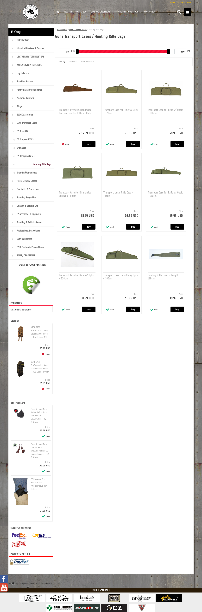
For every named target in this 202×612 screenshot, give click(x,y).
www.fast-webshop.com (41, 583)
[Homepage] (57, 12)
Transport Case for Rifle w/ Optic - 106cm (165, 111)
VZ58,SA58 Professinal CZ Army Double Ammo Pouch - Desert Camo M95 (40, 332)
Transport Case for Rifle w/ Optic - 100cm (121, 277)
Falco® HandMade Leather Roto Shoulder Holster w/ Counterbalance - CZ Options (40, 450)
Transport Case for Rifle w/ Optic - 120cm (121, 111)
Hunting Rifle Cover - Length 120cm (163, 277)
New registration (184, 2)
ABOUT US (68, 12)
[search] (179, 12)
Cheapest (73, 61)
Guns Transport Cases (78, 29)
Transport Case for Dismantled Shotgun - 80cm (75, 194)
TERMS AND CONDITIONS (99, 12)
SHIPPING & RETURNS (123, 12)
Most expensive (88, 61)
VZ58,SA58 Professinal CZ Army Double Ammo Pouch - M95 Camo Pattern (40, 367)
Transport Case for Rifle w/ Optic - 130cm (165, 194)
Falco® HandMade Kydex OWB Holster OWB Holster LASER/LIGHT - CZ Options (39, 415)
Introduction (62, 29)
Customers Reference (21, 309)
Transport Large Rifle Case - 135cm (118, 194)
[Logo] (30, 12)
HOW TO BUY (81, 12)
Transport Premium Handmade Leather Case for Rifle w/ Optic (75, 111)
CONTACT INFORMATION (145, 12)
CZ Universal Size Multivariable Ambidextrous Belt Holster (39, 484)
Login (172, 2)
